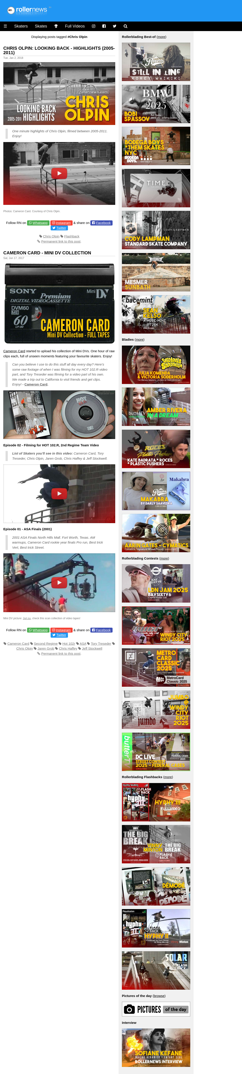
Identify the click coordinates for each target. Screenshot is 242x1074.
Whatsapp (40, 223)
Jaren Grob (46, 648)
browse (159, 996)
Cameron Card (14, 351)
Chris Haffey (68, 648)
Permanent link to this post (61, 241)
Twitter (61, 228)
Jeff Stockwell (92, 648)
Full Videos (75, 26)
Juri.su (27, 618)
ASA (83, 643)
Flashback (71, 236)
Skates (41, 26)
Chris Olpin (51, 236)
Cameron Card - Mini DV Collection (47, 252)
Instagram (63, 223)
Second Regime (46, 643)
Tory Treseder (101, 643)
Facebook (103, 223)
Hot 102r (68, 643)
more (161, 37)
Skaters (21, 26)
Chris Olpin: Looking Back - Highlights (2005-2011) (59, 50)
